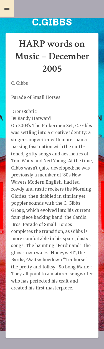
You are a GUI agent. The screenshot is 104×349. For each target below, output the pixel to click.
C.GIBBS (52, 22)
